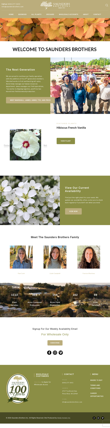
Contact (97, 14)
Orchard (50, 14)
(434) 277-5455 (14, 4)
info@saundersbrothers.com (12, 6)
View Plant (67, 142)
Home (11, 14)
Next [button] (45, 147)
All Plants (36, 14)
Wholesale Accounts (68, 14)
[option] (25, 146)
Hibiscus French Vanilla (71, 128)
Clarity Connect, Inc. (64, 422)
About (86, 14)
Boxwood (22, 14)
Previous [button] (7, 147)
